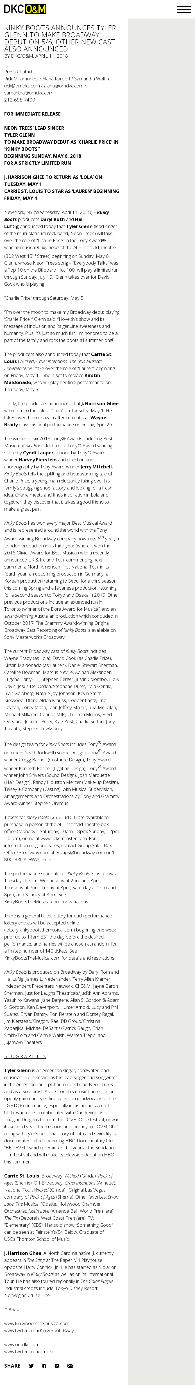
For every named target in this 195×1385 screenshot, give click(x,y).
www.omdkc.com (22, 1344)
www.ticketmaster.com (63, 838)
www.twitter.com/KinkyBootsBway (39, 1330)
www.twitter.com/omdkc (29, 1351)
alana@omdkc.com (63, 85)
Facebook (44, 1366)
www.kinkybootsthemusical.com (36, 1323)
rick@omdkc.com (22, 85)
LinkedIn (57, 1366)
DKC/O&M (25, 9)
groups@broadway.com (80, 852)
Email (70, 1366)
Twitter (31, 1366)
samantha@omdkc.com (28, 92)
